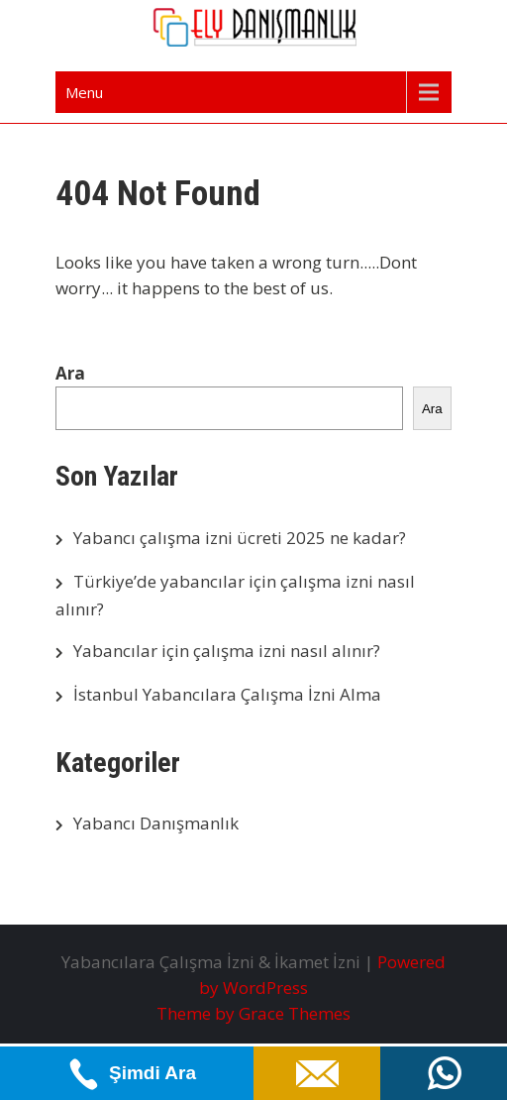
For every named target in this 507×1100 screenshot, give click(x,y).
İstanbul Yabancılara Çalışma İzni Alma (227, 694)
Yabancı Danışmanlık (156, 823)
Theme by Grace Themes (253, 1013)
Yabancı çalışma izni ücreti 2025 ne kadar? (239, 537)
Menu (84, 92)
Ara (70, 373)
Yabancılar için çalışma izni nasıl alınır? (226, 650)
